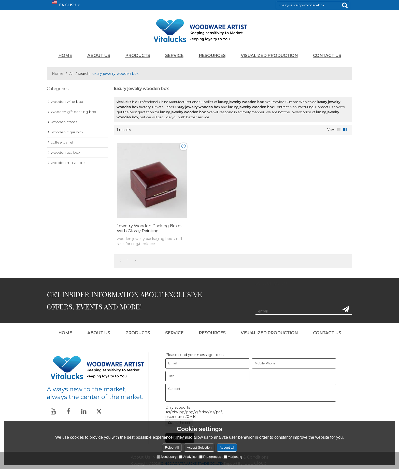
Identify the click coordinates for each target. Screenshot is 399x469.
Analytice (188, 457)
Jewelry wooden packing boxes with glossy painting (149, 228)
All (71, 73)
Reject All (172, 447)
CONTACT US (327, 55)
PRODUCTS (137, 55)
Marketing (233, 457)
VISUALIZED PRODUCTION (269, 55)
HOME (65, 55)
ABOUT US (98, 55)
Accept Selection (199, 447)
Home (57, 73)
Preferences (210, 457)
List (339, 129)
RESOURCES (212, 55)
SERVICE (174, 55)
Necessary (166, 457)
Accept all (227, 447)
